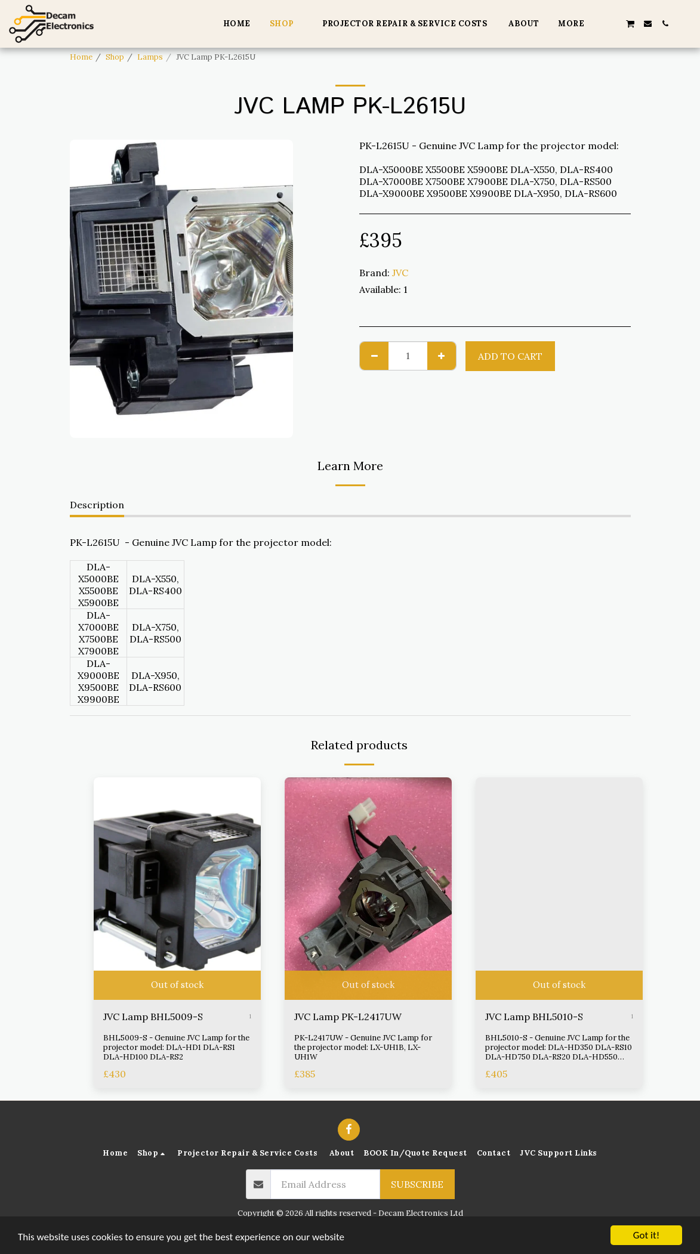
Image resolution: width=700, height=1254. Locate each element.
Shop (115, 57)
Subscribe (417, 1184)
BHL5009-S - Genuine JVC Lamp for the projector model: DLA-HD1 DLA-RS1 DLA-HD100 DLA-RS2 (176, 1047)
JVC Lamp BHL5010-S (534, 1017)
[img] (177, 888)
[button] (613, 23)
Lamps (150, 57)
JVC (400, 273)
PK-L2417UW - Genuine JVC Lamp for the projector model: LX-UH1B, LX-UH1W (363, 1047)
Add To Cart (510, 356)
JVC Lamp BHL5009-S (153, 1017)
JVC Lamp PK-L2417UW (348, 1017)
